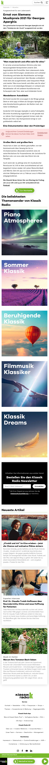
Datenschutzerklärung (19, 494)
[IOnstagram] (18, 751)
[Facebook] (22, 751)
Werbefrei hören (24, 761)
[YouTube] (27, 751)
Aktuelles (15, 7)
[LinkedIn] (31, 751)
